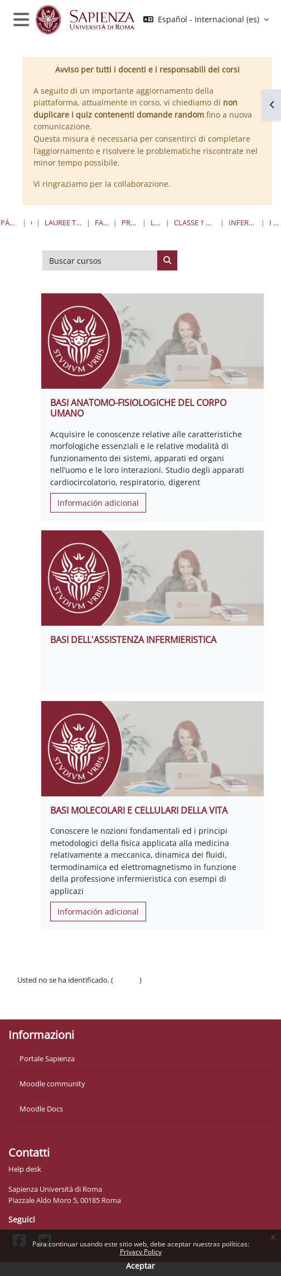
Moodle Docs (41, 1109)
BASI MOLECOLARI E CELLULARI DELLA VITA (138, 810)
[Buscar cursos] (100, 260)
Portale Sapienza (47, 1058)
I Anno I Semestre (274, 223)
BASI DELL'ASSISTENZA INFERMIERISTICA (133, 640)
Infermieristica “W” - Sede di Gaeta (242, 223)
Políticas (31, 992)
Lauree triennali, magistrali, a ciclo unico (63, 223)
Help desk (24, 1169)
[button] (206, 19)
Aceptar (140, 1265)
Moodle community (52, 1084)
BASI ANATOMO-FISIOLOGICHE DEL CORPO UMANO (138, 408)
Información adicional (98, 502)
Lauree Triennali (156, 223)
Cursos (31, 223)
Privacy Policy (141, 1251)
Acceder (126, 980)
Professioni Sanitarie (129, 223)
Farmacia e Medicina (102, 223)
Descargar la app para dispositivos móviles (87, 1004)
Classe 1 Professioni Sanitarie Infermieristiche (195, 223)
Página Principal (9, 223)
